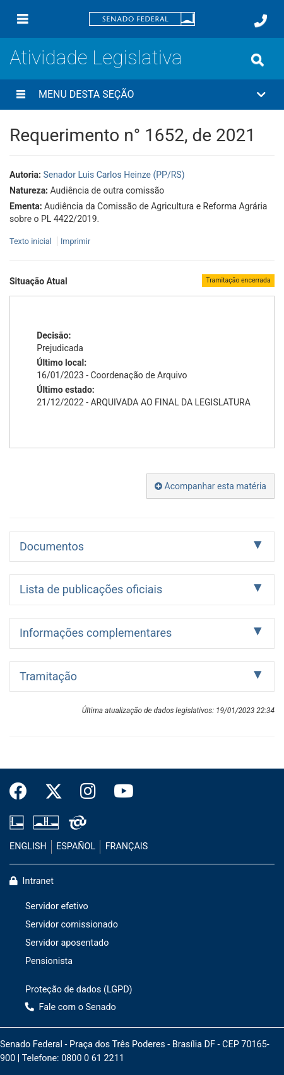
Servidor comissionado (71, 924)
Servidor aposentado (67, 943)
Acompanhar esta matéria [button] (210, 486)
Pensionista (49, 961)
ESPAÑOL (75, 846)
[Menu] (22, 19)
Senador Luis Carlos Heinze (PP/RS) (113, 175)
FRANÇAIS (126, 846)
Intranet (31, 881)
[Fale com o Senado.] (261, 21)
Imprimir (75, 241)
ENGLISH (28, 846)
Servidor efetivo (56, 906)
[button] (142, 94)
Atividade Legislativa (95, 57)
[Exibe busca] (257, 60)
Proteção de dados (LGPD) (79, 989)
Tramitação (48, 676)
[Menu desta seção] (20, 95)
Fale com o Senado (70, 1007)
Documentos (52, 546)
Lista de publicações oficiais (91, 589)
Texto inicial (31, 241)
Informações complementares (96, 632)
